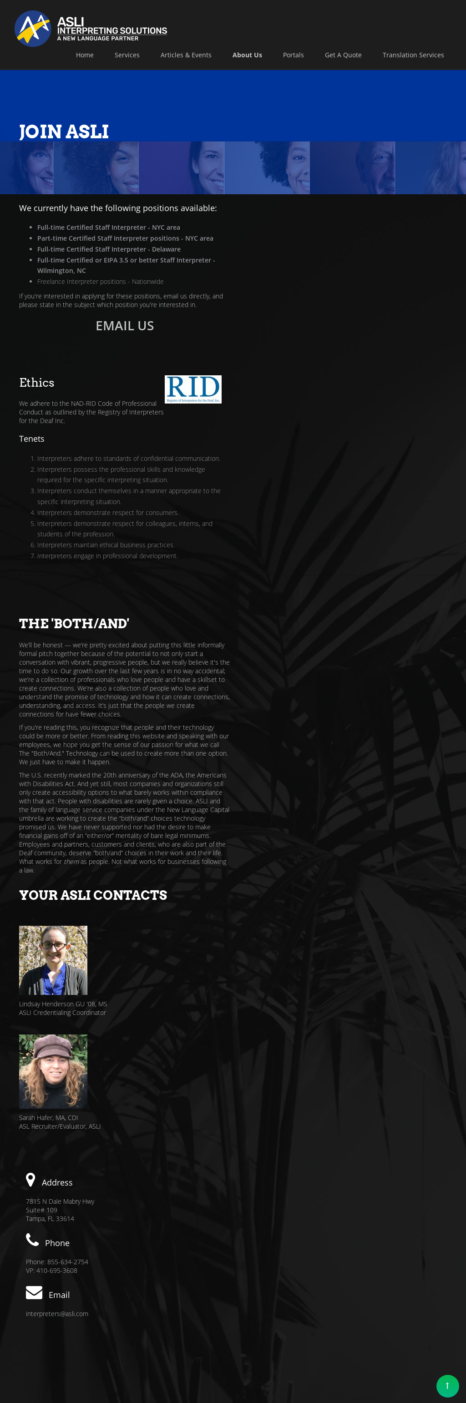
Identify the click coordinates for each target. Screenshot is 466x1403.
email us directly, (187, 296)
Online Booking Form (281, 1162)
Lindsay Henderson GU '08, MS (284, 577)
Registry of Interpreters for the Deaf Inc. (294, 243)
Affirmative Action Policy (276, 1344)
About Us (379, 1344)
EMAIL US (123, 325)
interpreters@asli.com (57, 902)
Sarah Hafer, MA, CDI (269, 691)
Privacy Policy (339, 1344)
